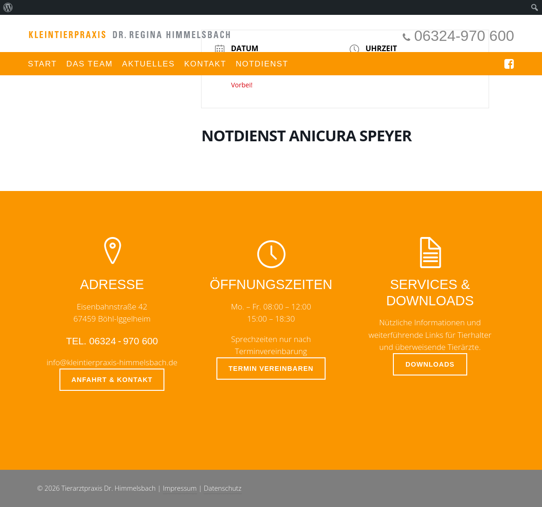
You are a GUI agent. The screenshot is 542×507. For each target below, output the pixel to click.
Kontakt (205, 63)
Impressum (180, 488)
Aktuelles (148, 63)
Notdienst (261, 63)
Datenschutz (223, 488)
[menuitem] (8, 7)
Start (42, 63)
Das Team (89, 63)
